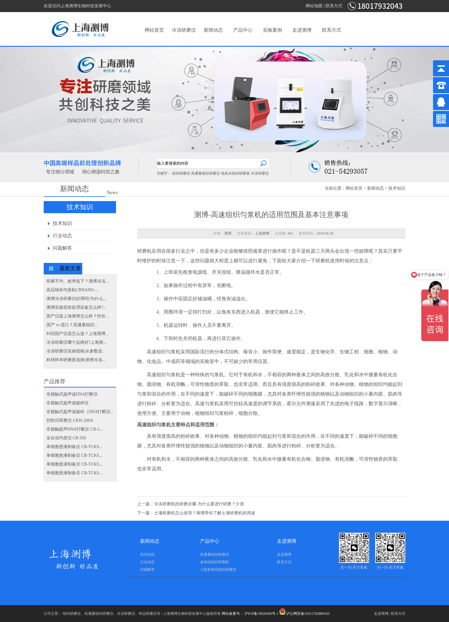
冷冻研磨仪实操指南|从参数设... (75, 351)
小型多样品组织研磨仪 (218, 569)
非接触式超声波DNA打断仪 (72, 394)
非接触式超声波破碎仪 (67, 403)
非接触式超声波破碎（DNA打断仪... (80, 411)
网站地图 (314, 6)
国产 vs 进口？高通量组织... (72, 325)
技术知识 (396, 188)
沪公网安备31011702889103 (304, 613)
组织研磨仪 (181, 173)
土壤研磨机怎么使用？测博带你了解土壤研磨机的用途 (204, 513)
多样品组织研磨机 (214, 562)
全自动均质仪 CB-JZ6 (66, 438)
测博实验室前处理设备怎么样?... (76, 307)
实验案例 (272, 30)
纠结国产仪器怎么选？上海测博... (77, 333)
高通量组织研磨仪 (205, 173)
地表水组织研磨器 (235, 173)
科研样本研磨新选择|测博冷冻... (75, 360)
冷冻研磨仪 (184, 30)
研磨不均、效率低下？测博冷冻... (77, 281)
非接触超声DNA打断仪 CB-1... (74, 429)
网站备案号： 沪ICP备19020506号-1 (250, 613)
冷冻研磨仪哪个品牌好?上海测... (76, 342)
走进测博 (302, 30)
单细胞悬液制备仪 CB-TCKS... (74, 446)
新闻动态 (213, 30)
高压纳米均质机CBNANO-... (72, 290)
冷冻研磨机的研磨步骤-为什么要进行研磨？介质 (199, 504)
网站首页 (154, 30)
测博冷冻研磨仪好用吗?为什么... (76, 298)
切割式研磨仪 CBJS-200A (69, 420)
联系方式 (333, 6)
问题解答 (62, 248)
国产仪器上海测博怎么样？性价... (77, 316)
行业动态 (62, 235)
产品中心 (243, 30)
